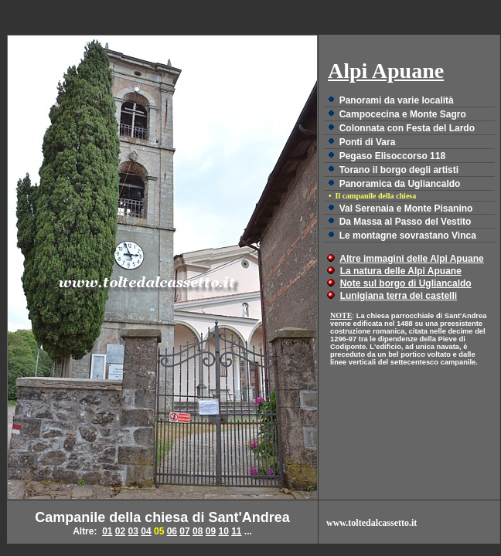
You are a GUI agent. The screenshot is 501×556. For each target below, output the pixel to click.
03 (133, 531)
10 (223, 531)
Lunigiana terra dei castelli (398, 295)
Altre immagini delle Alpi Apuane (411, 258)
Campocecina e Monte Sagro (402, 114)
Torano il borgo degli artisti (398, 169)
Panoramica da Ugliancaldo (400, 183)
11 (236, 531)
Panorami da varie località (396, 100)
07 (184, 531)
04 (146, 531)
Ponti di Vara (367, 142)
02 (120, 531)
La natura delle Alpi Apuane (401, 271)
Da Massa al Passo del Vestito (405, 221)
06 (172, 531)
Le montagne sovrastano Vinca (407, 235)
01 (107, 531)
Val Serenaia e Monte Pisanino (406, 208)
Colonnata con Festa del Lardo (407, 128)
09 (211, 531)
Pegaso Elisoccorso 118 (392, 156)
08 (198, 531)
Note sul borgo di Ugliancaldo (406, 283)
